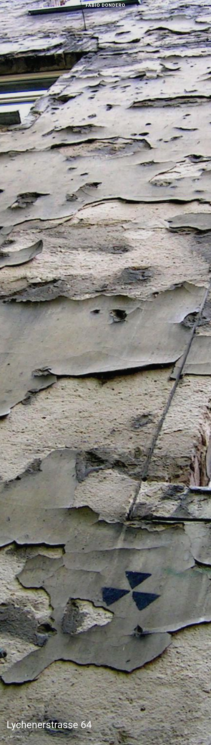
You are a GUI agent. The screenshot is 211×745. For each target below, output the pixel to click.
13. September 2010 (17, 737)
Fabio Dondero (105, 5)
